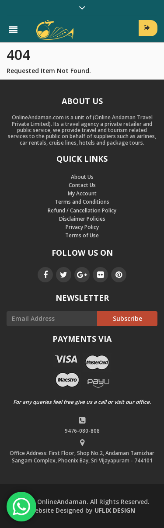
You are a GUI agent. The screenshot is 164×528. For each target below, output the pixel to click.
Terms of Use (82, 235)
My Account (82, 193)
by (82, 510)
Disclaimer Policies (82, 218)
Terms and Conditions (82, 201)
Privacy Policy (82, 227)
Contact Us (82, 185)
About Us (82, 177)
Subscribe (127, 318)
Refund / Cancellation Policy (82, 210)
